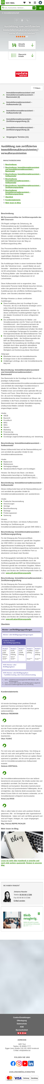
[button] (22, 95)
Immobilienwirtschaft (11, 13)
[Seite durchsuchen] (18, 8)
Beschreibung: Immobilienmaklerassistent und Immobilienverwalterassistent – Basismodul (22, 169)
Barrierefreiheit (22, 1030)
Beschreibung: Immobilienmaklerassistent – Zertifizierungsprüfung (23, 186)
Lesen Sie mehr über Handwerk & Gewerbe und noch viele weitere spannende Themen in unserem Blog (21, 862)
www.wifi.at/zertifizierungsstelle (18, 573)
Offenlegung (22, 1020)
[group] (22, 37)
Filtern (36, 88)
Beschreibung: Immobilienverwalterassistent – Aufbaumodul (17, 181)
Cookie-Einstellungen (21, 1017)
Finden (34, 7)
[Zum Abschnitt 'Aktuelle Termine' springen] (22, 45)
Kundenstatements (12, 200)
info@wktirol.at (24, 1050)
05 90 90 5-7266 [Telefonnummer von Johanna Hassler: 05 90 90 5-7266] (26, 895)
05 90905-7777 (25, 1046)
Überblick (9, 197)
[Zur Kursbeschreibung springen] (22, 55)
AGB (22, 1027)
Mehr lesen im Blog (13, 203)
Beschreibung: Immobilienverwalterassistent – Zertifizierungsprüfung (17, 192)
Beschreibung (11, 164)
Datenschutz (22, 1024)
